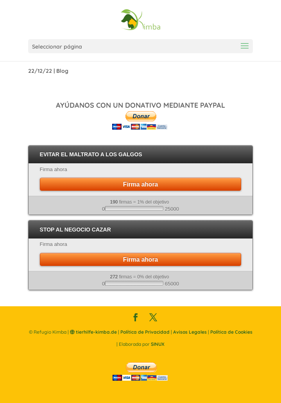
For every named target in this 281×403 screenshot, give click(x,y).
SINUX (158, 344)
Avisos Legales (190, 332)
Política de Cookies (231, 332)
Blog (62, 70)
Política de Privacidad (145, 332)
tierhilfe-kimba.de (93, 332)
